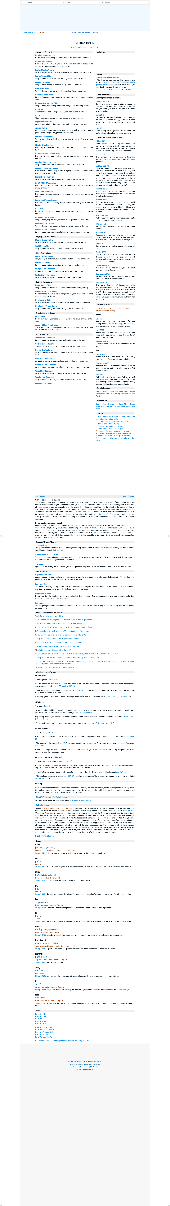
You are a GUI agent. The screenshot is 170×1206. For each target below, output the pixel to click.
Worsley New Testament (44, 377)
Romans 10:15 (104, 750)
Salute (106, 394)
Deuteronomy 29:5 (103, 274)
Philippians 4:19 (102, 216)
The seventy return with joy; (108, 424)
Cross (79, 47)
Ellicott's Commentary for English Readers (52, 797)
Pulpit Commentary (43, 805)
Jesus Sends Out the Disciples (107, 78)
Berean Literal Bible (42, 82)
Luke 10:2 (62, 743)
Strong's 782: (40, 949)
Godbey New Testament (44, 344)
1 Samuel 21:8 (101, 375)
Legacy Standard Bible (43, 122)
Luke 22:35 (100, 330)
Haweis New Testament (44, 350)
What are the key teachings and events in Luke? (56, 668)
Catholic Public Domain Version (47, 291)
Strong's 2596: (41, 976)
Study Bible (40, 496)
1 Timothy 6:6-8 (124, 697)
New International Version (45, 55)
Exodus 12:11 (101, 252)
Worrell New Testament (44, 371)
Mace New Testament (43, 359)
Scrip (118, 394)
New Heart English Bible (44, 217)
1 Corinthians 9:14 (102, 189)
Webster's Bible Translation (45, 224)
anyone (103, 85)
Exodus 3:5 (103, 514)
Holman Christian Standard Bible (47, 154)
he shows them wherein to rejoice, (111, 426)
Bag (97, 391)
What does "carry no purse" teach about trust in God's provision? (61, 624)
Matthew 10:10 (129, 811)
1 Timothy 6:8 (101, 224)
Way (133, 394)
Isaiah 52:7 (94, 750)
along (108, 85)
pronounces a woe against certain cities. (113, 421)
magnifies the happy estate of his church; (113, 431)
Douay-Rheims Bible (43, 285)
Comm (90, 47)
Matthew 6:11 (89, 713)
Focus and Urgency (42, 584)
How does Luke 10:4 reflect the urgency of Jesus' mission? (59, 642)
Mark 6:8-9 (100, 115)
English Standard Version (44, 70)
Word (98, 396)
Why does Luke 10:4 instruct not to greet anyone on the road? (60, 639)
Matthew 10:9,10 (102, 341)
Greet (121, 391)
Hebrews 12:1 (128, 717)
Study (85, 47)
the (112, 85)
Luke (29, 32)
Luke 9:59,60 (100, 354)
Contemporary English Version (46, 168)
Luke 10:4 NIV (40, 1014)
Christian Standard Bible (44, 145)
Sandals (113, 394)
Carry (105, 82)
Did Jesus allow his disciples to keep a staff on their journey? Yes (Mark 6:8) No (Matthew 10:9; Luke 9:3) (78, 654)
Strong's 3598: (41, 1003)
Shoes (123, 394)
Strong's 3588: (41, 990)
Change (111, 391)
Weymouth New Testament (45, 230)
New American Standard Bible (46, 103)
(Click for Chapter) (46, 52)
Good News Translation (44, 192)
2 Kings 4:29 (100, 141)
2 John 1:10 (100, 155)
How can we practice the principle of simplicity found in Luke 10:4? (62, 635)
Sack (102, 394)
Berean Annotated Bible (44, 137)
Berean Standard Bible (43, 76)
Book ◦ (125, 496)
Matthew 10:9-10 (102, 102)
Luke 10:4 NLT (40, 1016)
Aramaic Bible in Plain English (46, 325)
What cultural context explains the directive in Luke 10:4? (58, 646)
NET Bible (39, 209)
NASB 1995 (39, 109)
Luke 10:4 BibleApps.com (45, 1027)
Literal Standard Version (44, 256)
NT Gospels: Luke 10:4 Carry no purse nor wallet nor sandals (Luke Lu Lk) (63, 1041)
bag (118, 82)
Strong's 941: (40, 853)
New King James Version (44, 95)
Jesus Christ (42, 545)
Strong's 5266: (41, 935)
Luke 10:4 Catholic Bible (44, 1037)
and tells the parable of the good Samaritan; (114, 436)
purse (112, 82)
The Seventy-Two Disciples (47, 555)
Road (98, 394)
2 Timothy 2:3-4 (41, 719)
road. (116, 85)
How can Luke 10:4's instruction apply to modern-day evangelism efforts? (65, 627)
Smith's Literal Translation (45, 275)
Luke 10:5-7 (120, 772)
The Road (40, 564)
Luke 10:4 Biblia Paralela (44, 1030)
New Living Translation (43, 61)
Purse (132, 391)
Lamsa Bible (40, 316)
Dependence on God (43, 575)
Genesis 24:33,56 (102, 363)
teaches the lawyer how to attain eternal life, (114, 433)
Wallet (128, 394)
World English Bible (42, 246)
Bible (25, 32)
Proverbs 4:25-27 (42, 778)
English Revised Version (44, 177)
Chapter (131, 496)
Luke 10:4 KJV (40, 1024)
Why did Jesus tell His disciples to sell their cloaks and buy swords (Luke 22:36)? (69, 658)
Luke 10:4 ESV (40, 1019)
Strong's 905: (40, 880)
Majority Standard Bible (44, 240)
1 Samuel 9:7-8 (101, 283)
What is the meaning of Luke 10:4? (50, 616)
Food (116, 391)
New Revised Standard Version (47, 306)
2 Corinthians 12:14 (103, 200)
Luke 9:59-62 (69, 776)
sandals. (126, 82)
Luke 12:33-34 (112, 697)
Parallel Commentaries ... (44, 836)
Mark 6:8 (89, 800)
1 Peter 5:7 (100, 244)
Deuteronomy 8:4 (102, 265)
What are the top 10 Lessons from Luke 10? (54, 650)
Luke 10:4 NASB (41, 1021)
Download (131, 90)
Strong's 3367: (41, 962)
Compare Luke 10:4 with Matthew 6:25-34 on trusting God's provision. (63, 631)
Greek (97, 47)
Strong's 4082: (41, 908)
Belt (100, 391)
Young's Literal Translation (45, 269)
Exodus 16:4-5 (78, 713)
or (116, 82)
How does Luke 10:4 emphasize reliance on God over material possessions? (66, 620)
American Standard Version (45, 162)
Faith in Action (40, 603)
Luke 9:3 (99, 128)
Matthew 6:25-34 (102, 166)
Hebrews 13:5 (101, 233)
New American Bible (43, 300)
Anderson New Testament (45, 338)
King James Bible (42, 89)
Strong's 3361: (41, 867)
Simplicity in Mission (43, 594)
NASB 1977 (39, 116)
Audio (73, 47)
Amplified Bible (41, 128)
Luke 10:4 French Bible (43, 1035)
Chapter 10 (35, 32)
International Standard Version (46, 200)
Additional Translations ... (44, 383)
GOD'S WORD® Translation (45, 183)
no (109, 82)
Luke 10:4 (53, 680)
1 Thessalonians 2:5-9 (105, 723)
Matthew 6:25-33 (81, 690)
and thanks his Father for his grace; (111, 429)
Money (126, 391)
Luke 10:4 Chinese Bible (44, 1032)
